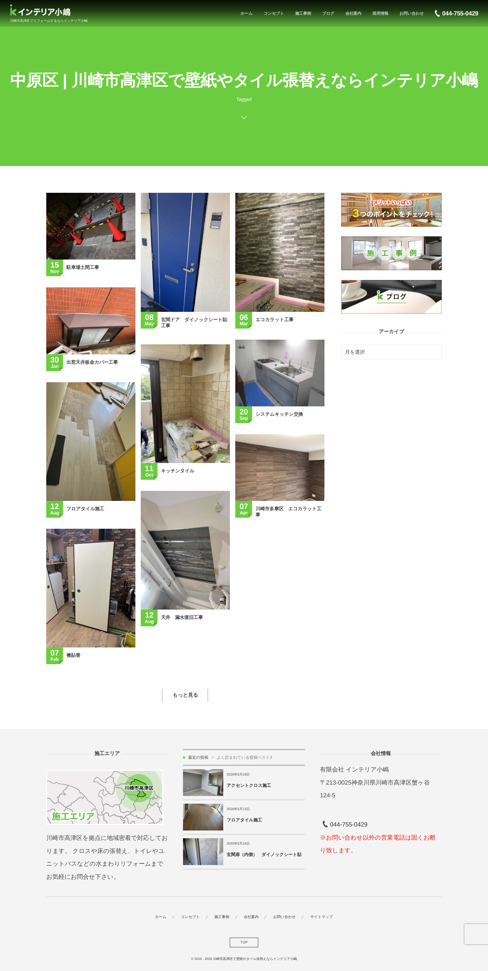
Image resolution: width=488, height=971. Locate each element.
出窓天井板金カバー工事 (92, 362)
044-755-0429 (348, 824)
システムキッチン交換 (279, 414)
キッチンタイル (177, 470)
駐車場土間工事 (82, 267)
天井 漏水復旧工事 (182, 617)
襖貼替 (73, 655)
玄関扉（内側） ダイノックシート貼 (264, 854)
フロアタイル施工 (85, 508)
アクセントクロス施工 (249, 785)
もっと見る (185, 695)
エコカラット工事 (274, 319)
